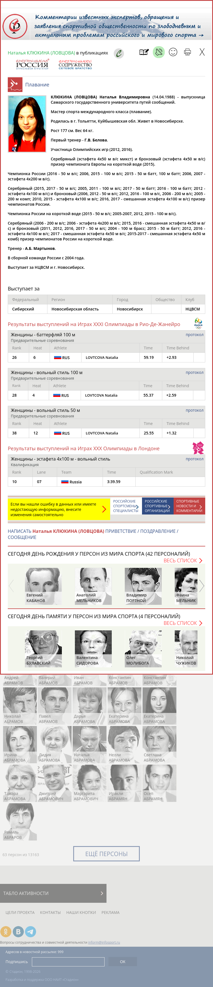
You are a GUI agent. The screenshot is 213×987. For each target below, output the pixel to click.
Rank (16, 350)
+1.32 (171, 435)
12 (35, 435)
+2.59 (171, 398)
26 (14, 360)
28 (14, 398)
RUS (62, 360)
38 (14, 435)
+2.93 (171, 360)
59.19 (149, 360)
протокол (195, 337)
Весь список (180, 563)
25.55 (149, 435)
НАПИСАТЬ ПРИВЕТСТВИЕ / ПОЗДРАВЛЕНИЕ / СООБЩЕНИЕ (93, 537)
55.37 (148, 398)
